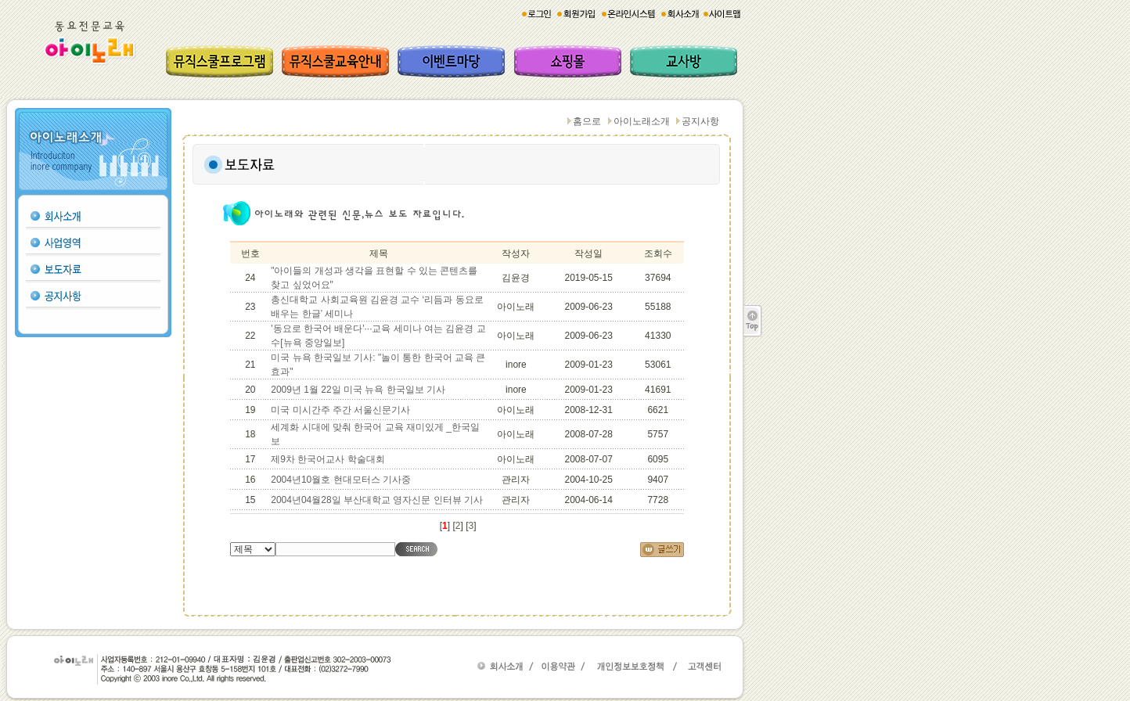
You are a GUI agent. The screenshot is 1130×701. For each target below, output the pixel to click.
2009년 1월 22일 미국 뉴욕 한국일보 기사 (358, 389)
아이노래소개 (642, 121)
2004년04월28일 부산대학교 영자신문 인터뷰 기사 (377, 499)
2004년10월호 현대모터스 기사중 (341, 479)
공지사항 (700, 121)
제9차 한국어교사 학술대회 (327, 459)
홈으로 (587, 121)
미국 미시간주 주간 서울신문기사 (340, 409)
